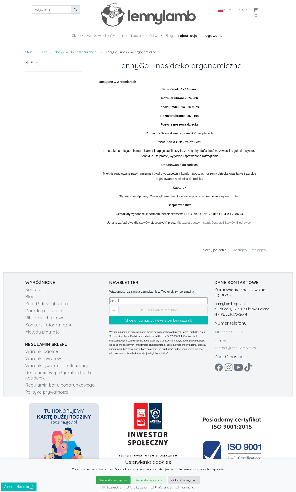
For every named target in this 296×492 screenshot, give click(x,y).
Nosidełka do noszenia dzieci (76, 52)
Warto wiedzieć (99, 35)
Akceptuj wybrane (149, 480)
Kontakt (33, 289)
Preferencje (161, 487)
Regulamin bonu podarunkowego (60, 385)
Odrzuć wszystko (183, 480)
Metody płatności (42, 332)
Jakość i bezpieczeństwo (139, 35)
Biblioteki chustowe (44, 317)
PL (223, 10)
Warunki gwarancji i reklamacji (56, 365)
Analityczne (136, 487)
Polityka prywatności (46, 392)
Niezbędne (111, 487)
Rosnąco (240, 250)
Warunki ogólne (41, 351)
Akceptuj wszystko (113, 480)
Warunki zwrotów (43, 358)
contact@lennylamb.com (235, 348)
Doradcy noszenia (43, 310)
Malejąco (259, 250)
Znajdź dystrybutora (46, 303)
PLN (241, 10)
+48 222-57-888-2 (228, 332)
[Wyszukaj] (51, 9)
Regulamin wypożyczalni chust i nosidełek (58, 375)
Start (28, 52)
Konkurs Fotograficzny (49, 325)
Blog (169, 35)
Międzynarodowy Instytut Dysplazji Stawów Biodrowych (214, 222)
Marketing (185, 487)
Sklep (76, 35)
